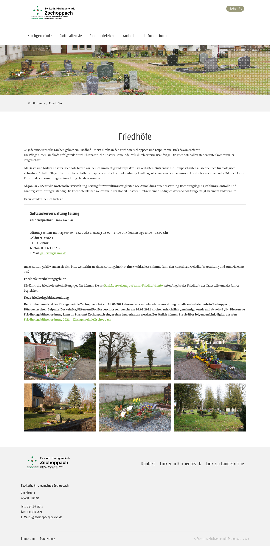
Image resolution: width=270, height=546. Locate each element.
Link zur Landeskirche (225, 464)
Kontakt (148, 464)
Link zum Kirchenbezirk (180, 464)
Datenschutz (47, 539)
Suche (233, 8)
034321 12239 (50, 248)
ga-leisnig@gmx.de (53, 253)
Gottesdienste (71, 35)
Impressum (28, 539)
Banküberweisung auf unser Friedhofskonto (133, 285)
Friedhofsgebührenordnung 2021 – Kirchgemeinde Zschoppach (67, 319)
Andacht (130, 35)
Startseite (38, 103)
